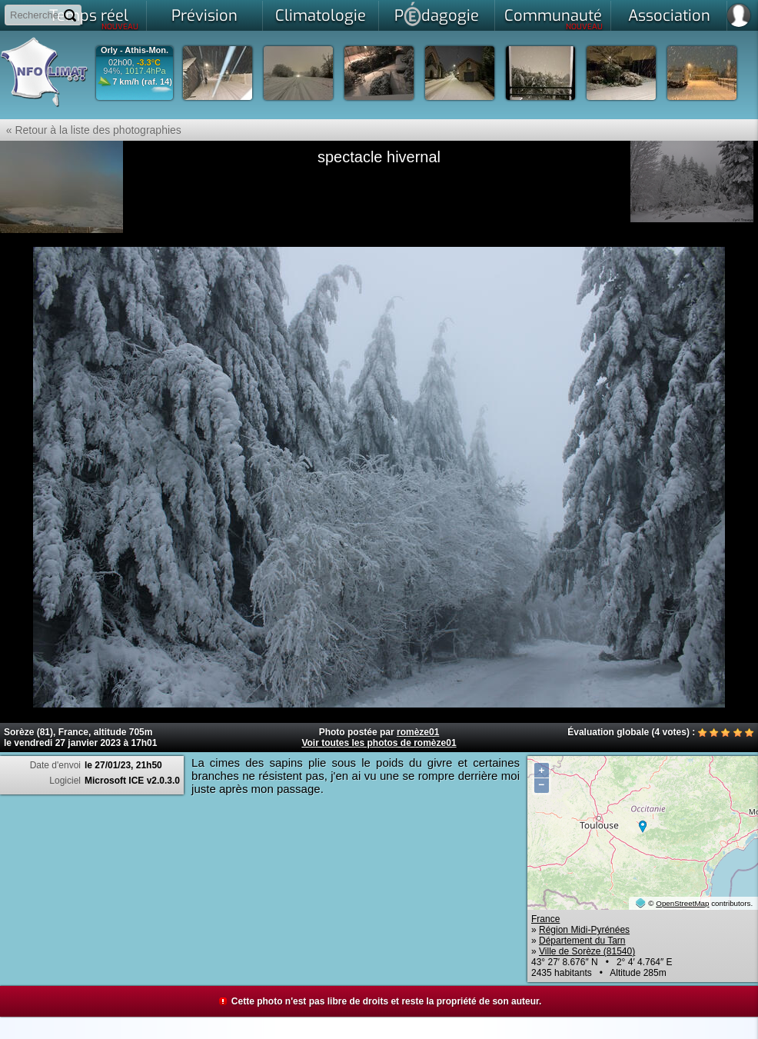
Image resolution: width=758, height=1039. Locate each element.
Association (669, 15)
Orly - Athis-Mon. (134, 50)
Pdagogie (436, 14)
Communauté (553, 18)
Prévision (204, 15)
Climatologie (320, 15)
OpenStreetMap (682, 903)
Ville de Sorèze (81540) (587, 951)
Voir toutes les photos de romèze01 (378, 743)
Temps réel (94, 18)
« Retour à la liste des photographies (90, 130)
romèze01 (418, 732)
